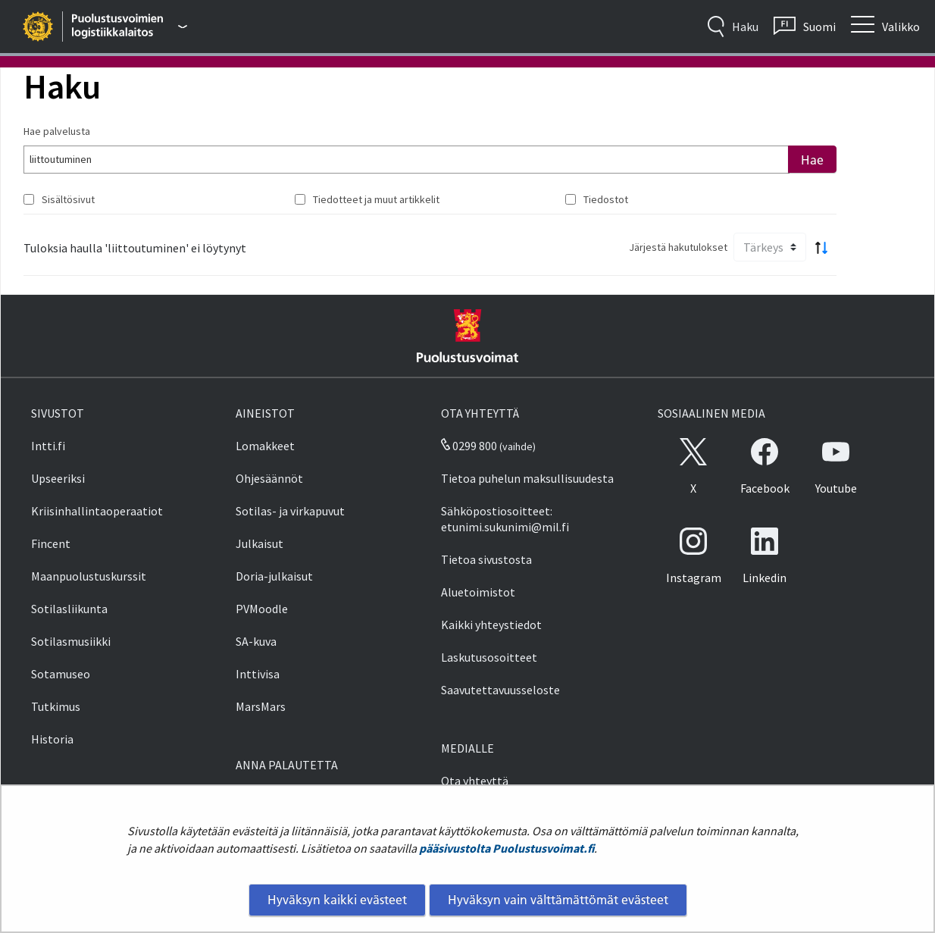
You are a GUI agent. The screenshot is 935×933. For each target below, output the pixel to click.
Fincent (50, 543)
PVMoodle (262, 608)
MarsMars (261, 706)
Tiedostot (605, 199)
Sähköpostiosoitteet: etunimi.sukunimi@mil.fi (505, 518)
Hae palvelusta (56, 131)
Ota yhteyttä (474, 780)
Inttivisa (258, 673)
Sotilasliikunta (69, 608)
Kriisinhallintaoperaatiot (97, 510)
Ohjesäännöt (269, 478)
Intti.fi (48, 445)
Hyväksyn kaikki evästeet (337, 899)
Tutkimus (55, 706)
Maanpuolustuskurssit (88, 576)
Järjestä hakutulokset (678, 247)
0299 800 (469, 445)
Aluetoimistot (478, 592)
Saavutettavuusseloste (500, 689)
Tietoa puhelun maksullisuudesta (527, 478)
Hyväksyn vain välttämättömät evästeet (558, 899)
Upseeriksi (58, 478)
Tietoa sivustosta (486, 559)
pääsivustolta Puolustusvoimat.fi (506, 848)
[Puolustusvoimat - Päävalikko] (130, 26)
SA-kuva (256, 641)
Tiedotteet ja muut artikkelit (376, 199)
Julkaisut (259, 543)
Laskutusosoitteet (489, 657)
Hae (812, 160)
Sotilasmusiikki (71, 641)
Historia (52, 739)
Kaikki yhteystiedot (491, 624)
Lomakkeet (265, 445)
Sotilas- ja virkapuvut (290, 510)
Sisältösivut (68, 199)
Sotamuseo (60, 673)
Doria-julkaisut (274, 576)
